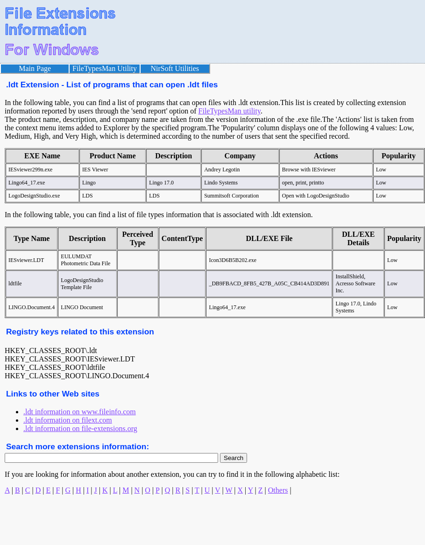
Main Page (35, 68)
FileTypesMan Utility (104, 68)
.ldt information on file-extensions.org (80, 428)
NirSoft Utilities (175, 68)
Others (278, 490)
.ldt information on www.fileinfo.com (79, 412)
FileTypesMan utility (229, 111)
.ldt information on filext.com (67, 420)
